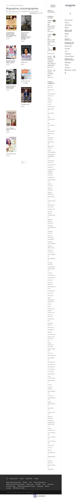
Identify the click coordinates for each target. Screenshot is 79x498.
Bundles (50, 167)
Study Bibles (51, 408)
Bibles (67, 28)
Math (49, 332)
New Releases (51, 358)
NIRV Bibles (50, 362)
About (67, 65)
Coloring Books (51, 258)
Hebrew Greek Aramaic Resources (51, 310)
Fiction (49, 293)
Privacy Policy (69, 56)
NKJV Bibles (50, 366)
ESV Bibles (50, 291)
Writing (49, 469)
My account (68, 20)
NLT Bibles (50, 369)
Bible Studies (51, 133)
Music (49, 353)
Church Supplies (51, 254)
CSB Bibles (50, 275)
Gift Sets (50, 295)
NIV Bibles (50, 364)
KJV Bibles (50, 329)
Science (49, 395)
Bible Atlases (51, 113)
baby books (50, 106)
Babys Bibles (51, 109)
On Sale (49, 371)
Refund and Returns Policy (69, 59)
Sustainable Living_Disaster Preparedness (51, 422)
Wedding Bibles (51, 456)
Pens (49, 384)
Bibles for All (51, 142)
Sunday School (51, 412)
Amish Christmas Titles (50, 100)
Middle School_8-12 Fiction (51, 344)
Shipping (67, 62)
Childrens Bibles (51, 180)
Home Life (68, 46)
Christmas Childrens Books (50, 221)
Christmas (50, 209)
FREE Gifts (68, 25)
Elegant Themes (16, 492)
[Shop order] (36, 13)
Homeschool (51, 319)
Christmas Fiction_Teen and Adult (51, 237)
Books (67, 34)
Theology (50, 445)
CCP (66, 36)
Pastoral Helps (51, 380)
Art (48, 104)
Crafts (49, 273)
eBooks (49, 280)
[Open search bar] (70, 13)
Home (67, 22)
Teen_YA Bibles (51, 437)
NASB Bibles (51, 355)
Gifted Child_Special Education (51, 299)
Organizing (50, 374)
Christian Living (51, 201)
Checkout (68, 54)
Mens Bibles (51, 334)
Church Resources (68, 39)
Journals (50, 327)
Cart (66, 51)
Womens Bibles (51, 465)
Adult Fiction (51, 89)
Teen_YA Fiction (51, 441)
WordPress (30, 492)
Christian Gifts (51, 196)
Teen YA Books (51, 432)
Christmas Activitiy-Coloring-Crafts (51, 213)
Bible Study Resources (68, 31)
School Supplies (51, 391)
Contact (67, 67)
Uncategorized (51, 452)
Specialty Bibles (51, 398)
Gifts (49, 304)
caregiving (50, 177)
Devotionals (51, 277)
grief (49, 306)
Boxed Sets (50, 165)
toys (49, 450)
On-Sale (67, 49)
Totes (49, 447)
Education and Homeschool (69, 43)
